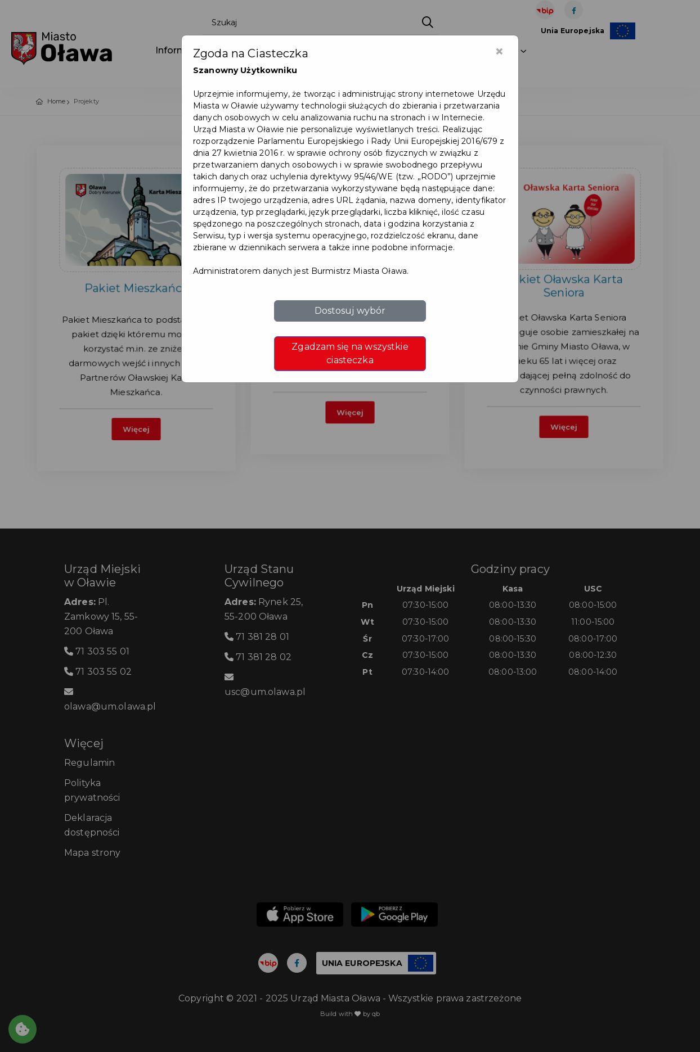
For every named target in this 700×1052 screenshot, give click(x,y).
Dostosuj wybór (350, 310)
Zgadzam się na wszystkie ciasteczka (349, 353)
